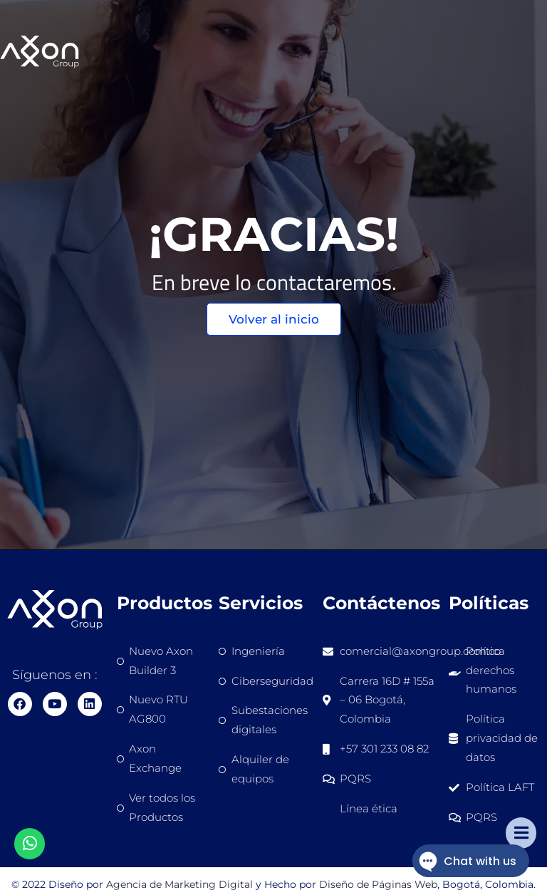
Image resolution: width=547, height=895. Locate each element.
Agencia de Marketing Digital (179, 884)
